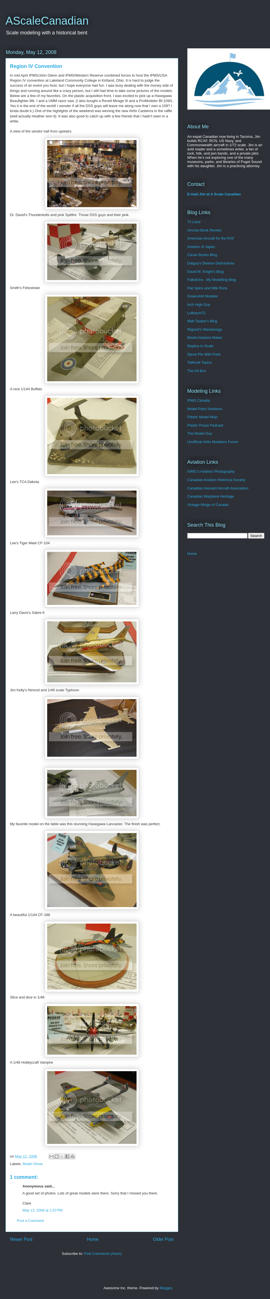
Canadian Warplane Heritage (210, 496)
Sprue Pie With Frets (204, 354)
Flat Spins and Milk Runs (207, 288)
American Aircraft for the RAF (211, 238)
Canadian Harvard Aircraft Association (218, 488)
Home (93, 1239)
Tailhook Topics (199, 362)
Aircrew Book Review (204, 230)
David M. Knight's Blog (205, 271)
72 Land (193, 222)
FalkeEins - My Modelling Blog (211, 280)
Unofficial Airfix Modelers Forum (212, 442)
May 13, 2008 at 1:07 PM (43, 1210)
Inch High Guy (198, 304)
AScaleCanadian (47, 21)
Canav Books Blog (202, 255)
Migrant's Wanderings (204, 329)
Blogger (165, 1288)
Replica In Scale (200, 346)
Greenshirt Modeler (202, 296)
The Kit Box (196, 371)
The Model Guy (199, 433)
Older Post (163, 1239)
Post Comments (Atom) (103, 1253)
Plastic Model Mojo (202, 417)
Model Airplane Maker (205, 337)
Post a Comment (30, 1220)
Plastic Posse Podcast (205, 425)
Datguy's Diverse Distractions (211, 263)
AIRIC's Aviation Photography (211, 471)
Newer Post (21, 1239)
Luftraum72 (196, 313)
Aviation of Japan (201, 247)
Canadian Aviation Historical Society (216, 480)
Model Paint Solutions (205, 409)
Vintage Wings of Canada (207, 505)
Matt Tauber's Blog (202, 321)
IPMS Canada (198, 400)
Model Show (33, 1164)
